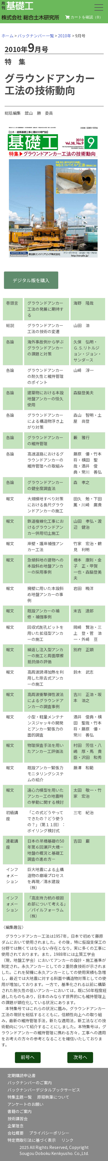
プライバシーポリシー (49, 1133)
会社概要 (15, 1133)
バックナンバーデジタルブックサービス (43, 1090)
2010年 (64, 36)
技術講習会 (17, 1118)
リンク (67, 1140)
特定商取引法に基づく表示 (31, 1140)
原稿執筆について (53, 1097)
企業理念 (15, 1126)
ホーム (7, 36)
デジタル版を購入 (31, 280)
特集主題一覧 (19, 1097)
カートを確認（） (84, 17)
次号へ (80, 1057)
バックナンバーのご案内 (29, 1082)
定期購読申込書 (21, 1075)
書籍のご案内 (19, 1111)
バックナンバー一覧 (36, 36)
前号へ (28, 1057)
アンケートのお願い (25, 1104)
